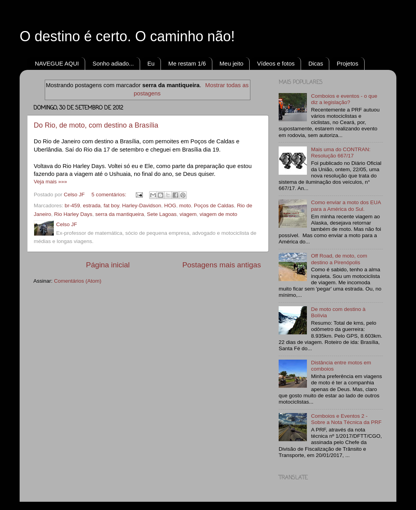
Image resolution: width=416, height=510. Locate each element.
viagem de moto (218, 214)
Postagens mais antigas (221, 265)
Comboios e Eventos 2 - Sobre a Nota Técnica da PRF (346, 419)
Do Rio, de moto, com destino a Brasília (96, 125)
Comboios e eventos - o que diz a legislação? (344, 99)
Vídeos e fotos (276, 63)
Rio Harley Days (73, 214)
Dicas (315, 63)
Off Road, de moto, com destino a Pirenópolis (339, 259)
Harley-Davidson (141, 205)
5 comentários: (109, 194)
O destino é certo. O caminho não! (127, 36)
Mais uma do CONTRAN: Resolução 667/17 (340, 152)
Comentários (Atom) (78, 281)
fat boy (111, 205)
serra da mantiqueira (119, 214)
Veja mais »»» (50, 182)
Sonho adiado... (113, 63)
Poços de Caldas (214, 205)
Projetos (347, 63)
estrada (91, 205)
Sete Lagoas (162, 214)
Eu (151, 63)
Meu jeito (231, 63)
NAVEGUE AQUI (57, 63)
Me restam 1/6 (187, 63)
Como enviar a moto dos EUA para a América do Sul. (346, 205)
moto (185, 205)
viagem (188, 214)
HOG (170, 205)
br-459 (72, 205)
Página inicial (108, 265)
